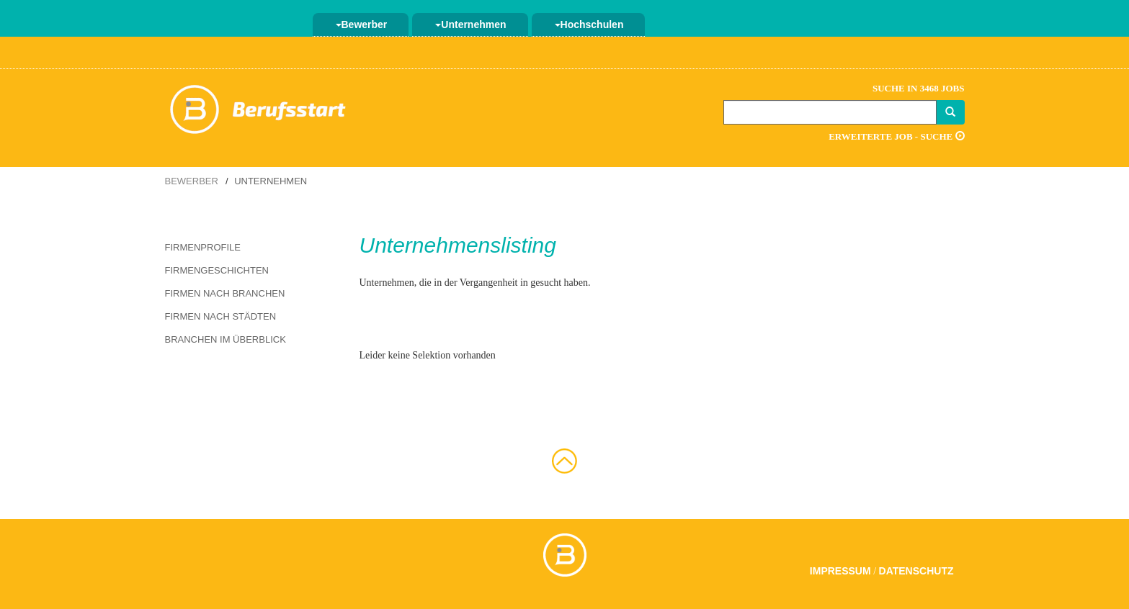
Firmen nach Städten (221, 316)
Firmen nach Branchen (225, 293)
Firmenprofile (203, 247)
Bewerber (362, 24)
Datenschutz (916, 571)
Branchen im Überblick (225, 339)
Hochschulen (589, 24)
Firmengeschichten (217, 270)
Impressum (840, 571)
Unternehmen (470, 24)
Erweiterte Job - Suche (896, 136)
